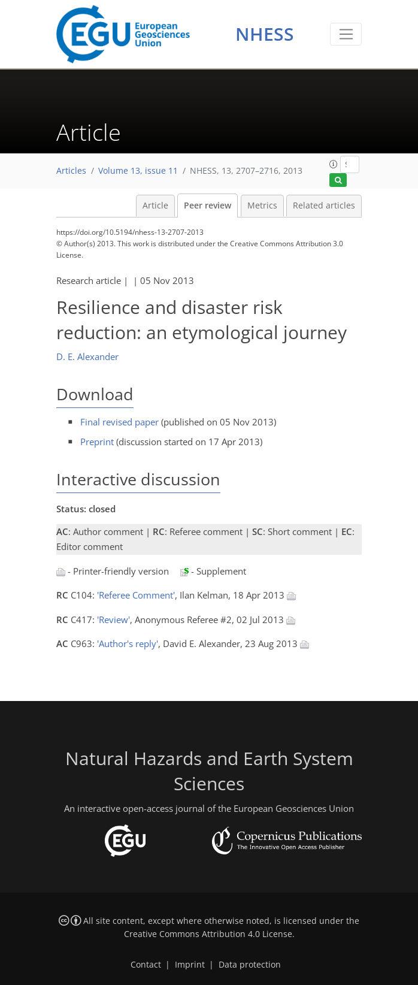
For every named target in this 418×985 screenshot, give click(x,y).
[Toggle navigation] (346, 34)
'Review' (113, 620)
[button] (333, 164)
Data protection (250, 964)
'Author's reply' (127, 643)
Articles (71, 170)
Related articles (324, 205)
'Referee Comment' (136, 595)
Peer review (207, 205)
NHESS (264, 34)
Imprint (190, 964)
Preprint (97, 442)
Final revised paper (119, 422)
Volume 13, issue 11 (138, 170)
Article (155, 205)
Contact (146, 964)
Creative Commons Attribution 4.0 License (208, 934)
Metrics (262, 205)
